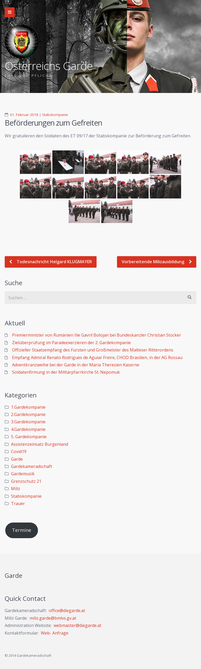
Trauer (18, 503)
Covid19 (18, 451)
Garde (17, 459)
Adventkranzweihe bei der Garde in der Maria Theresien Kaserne (75, 365)
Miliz (15, 488)
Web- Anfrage (54, 633)
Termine (21, 530)
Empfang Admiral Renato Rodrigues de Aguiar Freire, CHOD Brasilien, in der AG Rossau (97, 357)
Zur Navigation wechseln (10, 12)
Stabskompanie (55, 114)
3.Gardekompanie (28, 422)
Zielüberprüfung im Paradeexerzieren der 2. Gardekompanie (71, 342)
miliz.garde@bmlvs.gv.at (53, 618)
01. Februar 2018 (24, 114)
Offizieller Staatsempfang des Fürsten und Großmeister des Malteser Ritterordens (92, 350)
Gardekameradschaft (31, 466)
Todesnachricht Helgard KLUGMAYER (54, 262)
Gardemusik (23, 474)
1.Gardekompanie (28, 407)
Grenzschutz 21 (26, 481)
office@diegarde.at (67, 610)
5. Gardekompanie (29, 436)
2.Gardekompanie (28, 414)
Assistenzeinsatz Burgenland (39, 444)
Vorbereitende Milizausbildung (153, 262)
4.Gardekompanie (28, 429)
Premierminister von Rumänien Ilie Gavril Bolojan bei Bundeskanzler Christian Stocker (96, 335)
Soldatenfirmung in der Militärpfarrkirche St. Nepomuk (66, 372)
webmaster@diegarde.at (77, 625)
